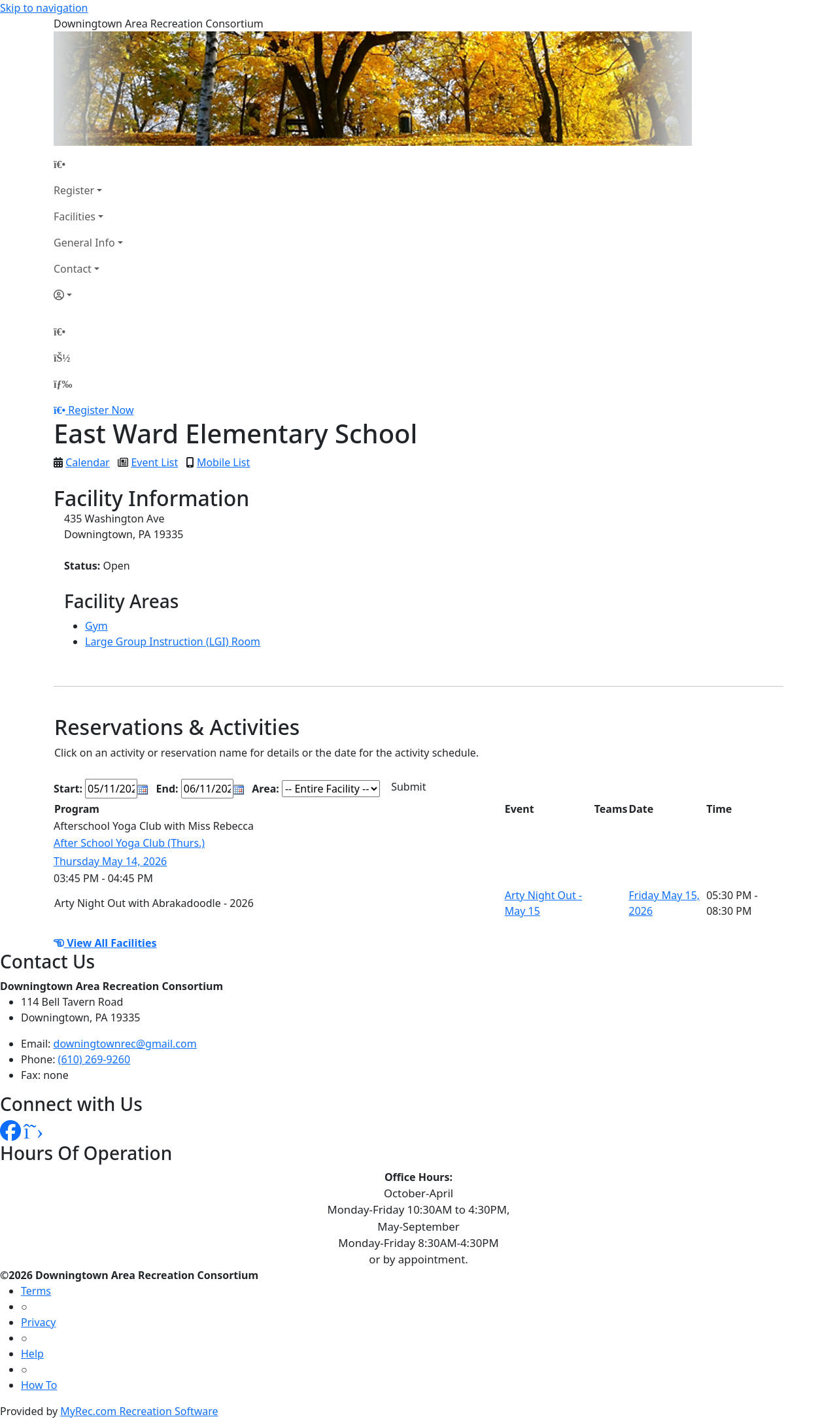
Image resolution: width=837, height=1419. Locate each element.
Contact (73, 269)
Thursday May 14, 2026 (110, 861)
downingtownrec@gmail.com (125, 1043)
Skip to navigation (44, 8)
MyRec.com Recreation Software (139, 1411)
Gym (96, 626)
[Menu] (63, 384)
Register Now (100, 410)
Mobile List (223, 462)
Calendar (87, 462)
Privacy (38, 1322)
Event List (154, 462)
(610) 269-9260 (94, 1059)
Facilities (74, 216)
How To (39, 1385)
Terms (36, 1291)
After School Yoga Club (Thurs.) (129, 843)
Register (74, 190)
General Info (84, 242)
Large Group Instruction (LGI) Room (172, 641)
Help (32, 1353)
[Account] (88, 295)
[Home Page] (88, 164)
